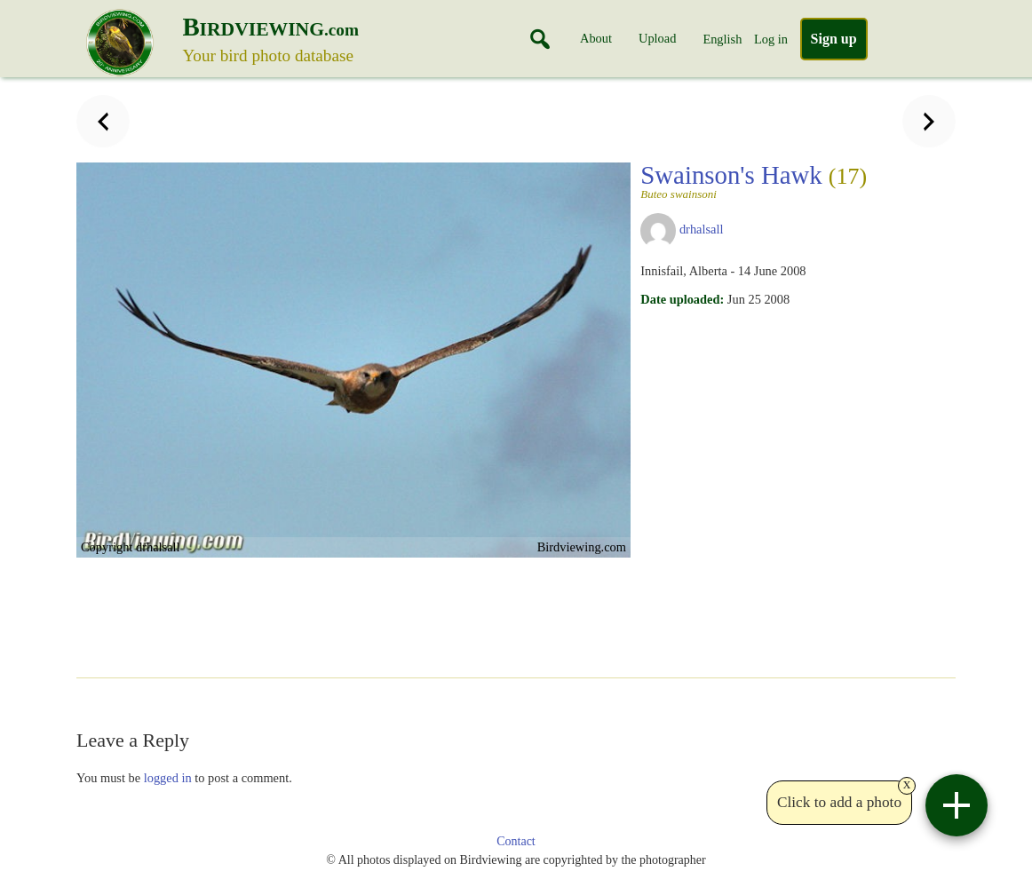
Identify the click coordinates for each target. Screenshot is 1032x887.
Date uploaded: (682, 299)
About (596, 38)
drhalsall (701, 229)
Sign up (834, 38)
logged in (168, 778)
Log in (771, 39)
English (722, 39)
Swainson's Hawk (753, 180)
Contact (516, 841)
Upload (657, 38)
